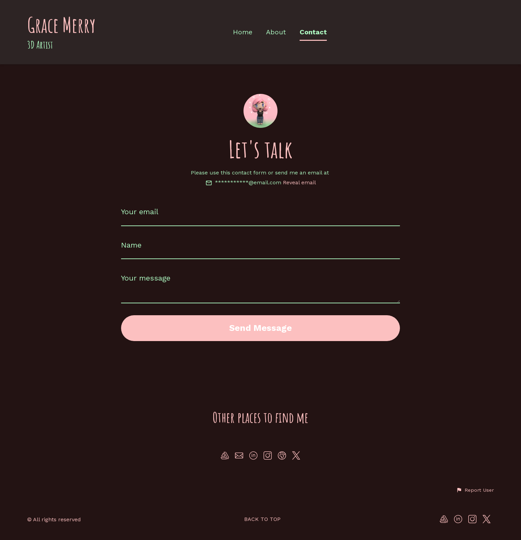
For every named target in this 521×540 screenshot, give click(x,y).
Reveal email (299, 182)
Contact (313, 32)
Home (242, 32)
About (276, 32)
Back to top (262, 519)
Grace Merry (61, 25)
